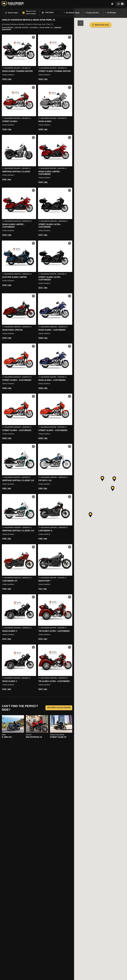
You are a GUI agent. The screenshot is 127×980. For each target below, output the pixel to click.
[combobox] (12, 13)
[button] (19, 58)
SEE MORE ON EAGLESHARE (58, 707)
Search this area (100, 24)
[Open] (103, 12)
